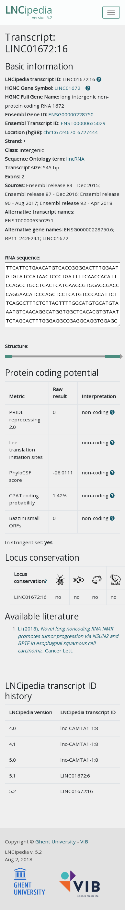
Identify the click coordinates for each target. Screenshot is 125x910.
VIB (84, 841)
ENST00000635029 (83, 123)
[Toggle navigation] (111, 12)
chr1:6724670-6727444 (70, 132)
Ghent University (56, 841)
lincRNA (75, 158)
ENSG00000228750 (71, 114)
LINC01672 (67, 88)
